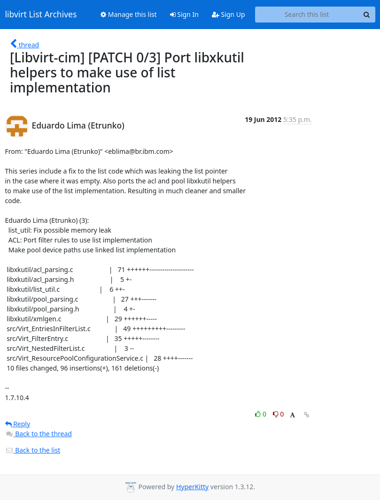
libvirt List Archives (41, 14)
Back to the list (33, 450)
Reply (18, 423)
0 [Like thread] (261, 413)
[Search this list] (307, 15)
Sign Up (228, 14)
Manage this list (129, 14)
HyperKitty (192, 486)
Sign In (184, 14)
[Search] (366, 15)
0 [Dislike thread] (278, 413)
